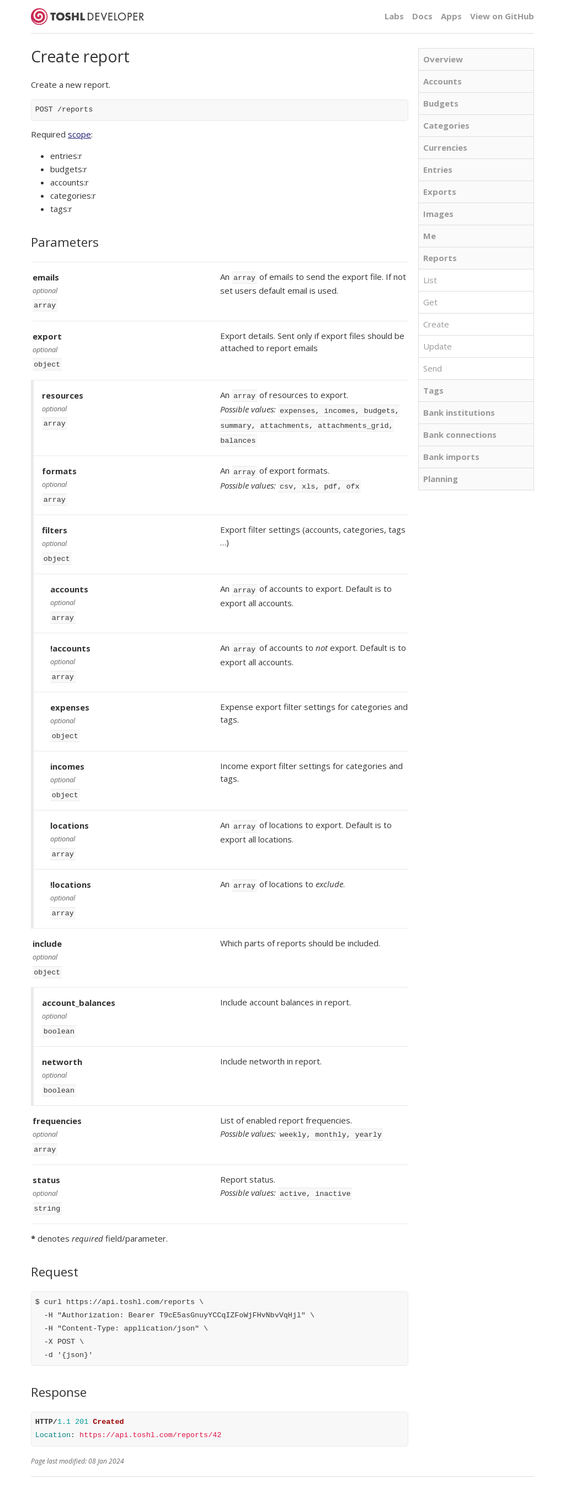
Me (429, 235)
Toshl (215, 1471)
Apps (451, 16)
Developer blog (120, 1471)
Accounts (442, 81)
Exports (439, 191)
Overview (443, 59)
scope (79, 134)
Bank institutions (459, 412)
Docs (422, 16)
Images (438, 213)
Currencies (445, 147)
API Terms (47, 1471)
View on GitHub (502, 16)
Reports (440, 257)
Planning (440, 478)
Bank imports (451, 456)
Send (432, 368)
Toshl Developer (87, 16)
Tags (433, 390)
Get (430, 302)
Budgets (441, 103)
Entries (437, 169)
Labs (394, 16)
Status (162, 1471)
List (430, 279)
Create (436, 324)
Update (437, 346)
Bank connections (460, 434)
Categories (446, 125)
